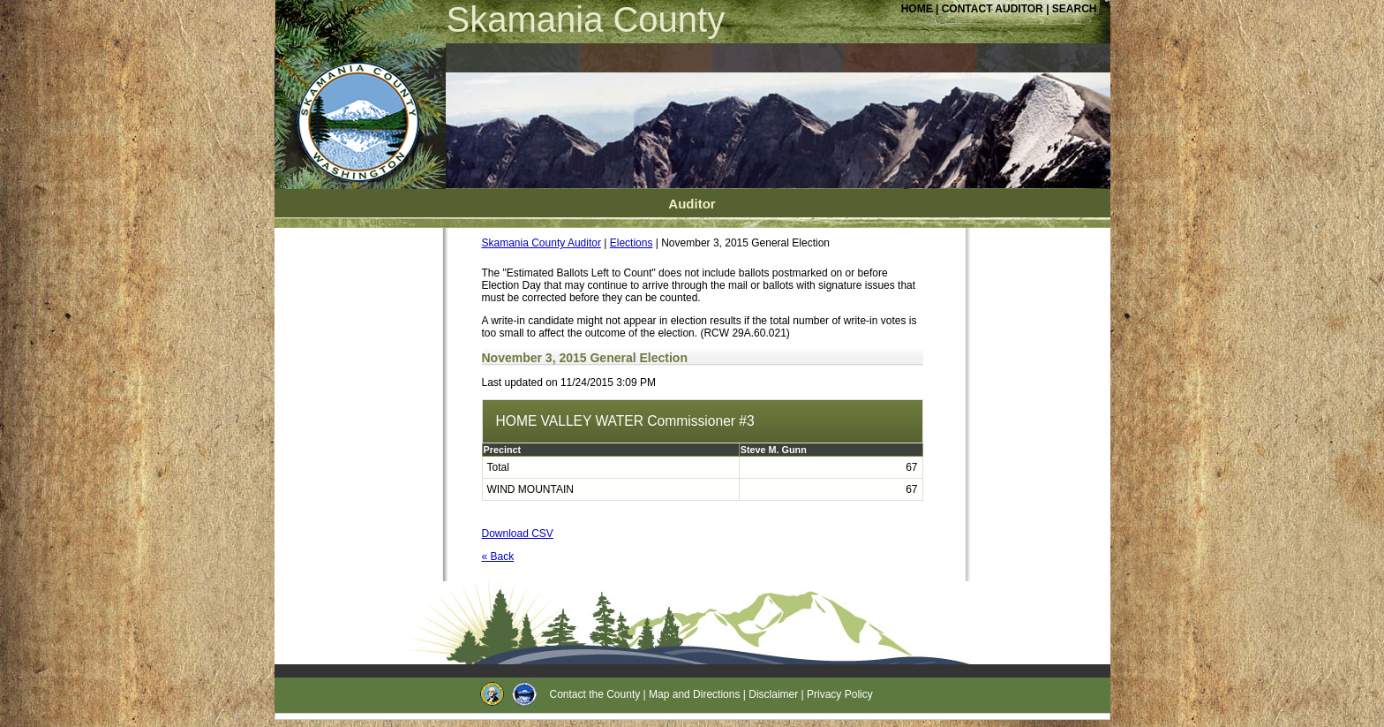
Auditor (691, 203)
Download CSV (517, 533)
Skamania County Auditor (541, 243)
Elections (631, 243)
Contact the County (595, 694)
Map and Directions (694, 694)
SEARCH (1074, 9)
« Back (498, 556)
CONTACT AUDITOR (994, 9)
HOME (917, 9)
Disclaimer (773, 694)
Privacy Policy (840, 694)
